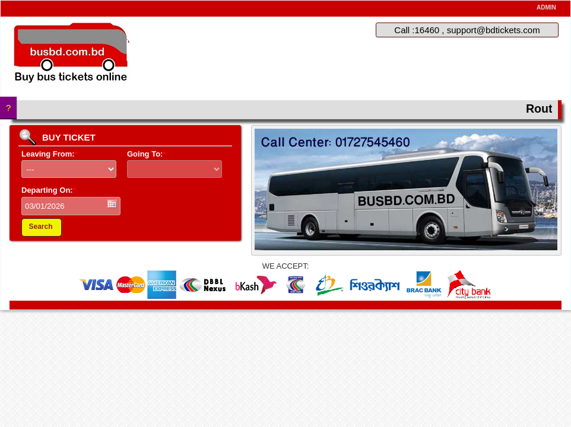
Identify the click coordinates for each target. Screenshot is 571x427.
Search (40, 226)
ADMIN (546, 7)
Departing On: (48, 190)
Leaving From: (49, 153)
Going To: (146, 153)
